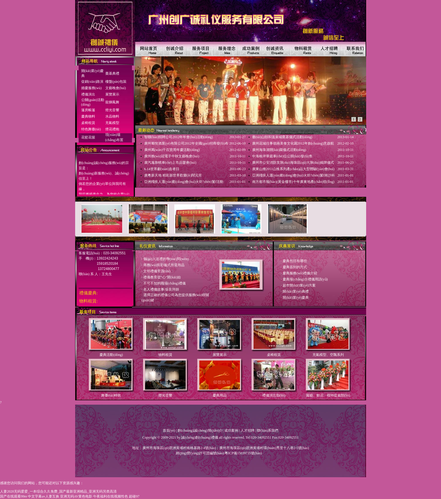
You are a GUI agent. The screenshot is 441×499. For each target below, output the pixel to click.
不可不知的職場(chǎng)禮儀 (164, 283)
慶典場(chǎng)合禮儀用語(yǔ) (305, 279)
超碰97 (134, 496)
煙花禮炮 (112, 129)
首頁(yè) (169, 430)
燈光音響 (112, 110)
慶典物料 (88, 116)
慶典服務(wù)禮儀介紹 (300, 273)
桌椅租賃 (88, 123)
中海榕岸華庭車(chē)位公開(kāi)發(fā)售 (282, 156)
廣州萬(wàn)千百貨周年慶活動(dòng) (172, 150)
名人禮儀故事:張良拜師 (161, 289)
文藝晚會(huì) (115, 88)
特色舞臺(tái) (91, 129)
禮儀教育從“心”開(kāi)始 (162, 277)
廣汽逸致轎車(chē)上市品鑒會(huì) (170, 163)
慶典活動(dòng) (111, 355)
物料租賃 (165, 355)
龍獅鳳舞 (112, 102)
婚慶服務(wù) (91, 88)
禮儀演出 (88, 94)
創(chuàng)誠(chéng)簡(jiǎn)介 (200, 430)
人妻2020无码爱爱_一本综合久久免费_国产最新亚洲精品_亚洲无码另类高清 (58, 491)
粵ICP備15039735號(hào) (243, 453)
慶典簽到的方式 (295, 267)
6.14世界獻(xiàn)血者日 (162, 169)
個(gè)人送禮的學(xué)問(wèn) (166, 259)
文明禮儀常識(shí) (157, 271)
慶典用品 (220, 395)
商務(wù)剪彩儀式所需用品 (164, 265)
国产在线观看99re (13, 496)
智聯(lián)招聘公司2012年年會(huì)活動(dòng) (178, 137)
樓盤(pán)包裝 (115, 82)
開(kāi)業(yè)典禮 (296, 291)
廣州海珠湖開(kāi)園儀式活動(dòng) (279, 150)
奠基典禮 (112, 73)
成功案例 (231, 430)
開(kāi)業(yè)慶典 (296, 298)
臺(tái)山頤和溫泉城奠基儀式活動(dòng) (282, 137)
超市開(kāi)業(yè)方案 (299, 285)
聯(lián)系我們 (267, 430)
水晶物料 (112, 116)
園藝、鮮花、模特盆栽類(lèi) (328, 395)
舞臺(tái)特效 (111, 395)
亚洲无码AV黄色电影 (76, 496)
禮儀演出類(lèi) (273, 395)
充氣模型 (112, 123)
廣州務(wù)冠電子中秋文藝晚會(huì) (171, 156)
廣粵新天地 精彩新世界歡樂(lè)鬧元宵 (173, 175)
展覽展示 (112, 94)
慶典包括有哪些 (295, 261)
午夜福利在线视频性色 (110, 496)
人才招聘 (247, 430)
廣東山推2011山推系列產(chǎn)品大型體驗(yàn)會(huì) (293, 169)
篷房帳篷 (88, 110)
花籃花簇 (88, 137)
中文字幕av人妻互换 (43, 496)
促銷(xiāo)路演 (92, 82)
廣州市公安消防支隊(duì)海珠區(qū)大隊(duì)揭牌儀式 (293, 163)
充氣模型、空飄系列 (328, 355)
